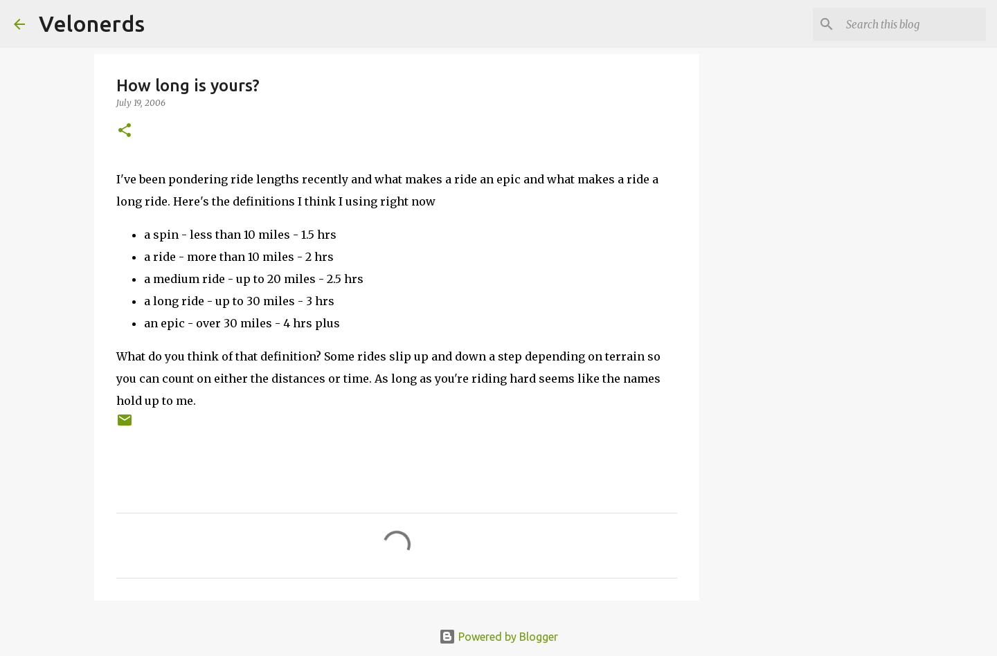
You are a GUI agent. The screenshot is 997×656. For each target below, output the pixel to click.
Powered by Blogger (498, 636)
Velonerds (92, 23)
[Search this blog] (913, 24)
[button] (124, 131)
